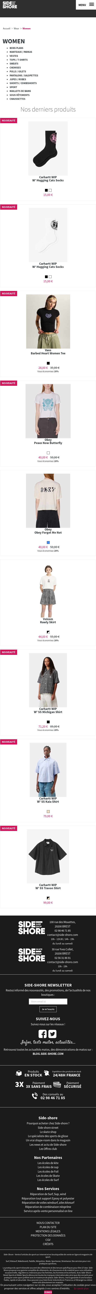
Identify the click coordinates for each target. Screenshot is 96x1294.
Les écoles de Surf (48, 1180)
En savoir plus (81, 1288)
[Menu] (86, 5)
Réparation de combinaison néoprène (48, 1207)
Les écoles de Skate (48, 1176)
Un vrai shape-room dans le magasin (48, 1140)
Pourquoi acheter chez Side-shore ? (48, 1123)
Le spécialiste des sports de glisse (48, 1136)
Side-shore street (48, 1128)
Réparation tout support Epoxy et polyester (48, 1198)
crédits (48, 1244)
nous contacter (48, 1223)
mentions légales (48, 1231)
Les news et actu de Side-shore (48, 1145)
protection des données (48, 1235)
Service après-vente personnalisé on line (48, 1211)
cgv (48, 1240)
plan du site (48, 1227)
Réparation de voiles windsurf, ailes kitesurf (48, 1203)
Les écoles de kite (48, 1163)
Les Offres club (48, 1149)
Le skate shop (48, 1132)
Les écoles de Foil (48, 1171)
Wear (16, 28)
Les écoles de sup (48, 1167)
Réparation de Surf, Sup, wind (48, 1194)
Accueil (6, 28)
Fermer (48, 1292)
